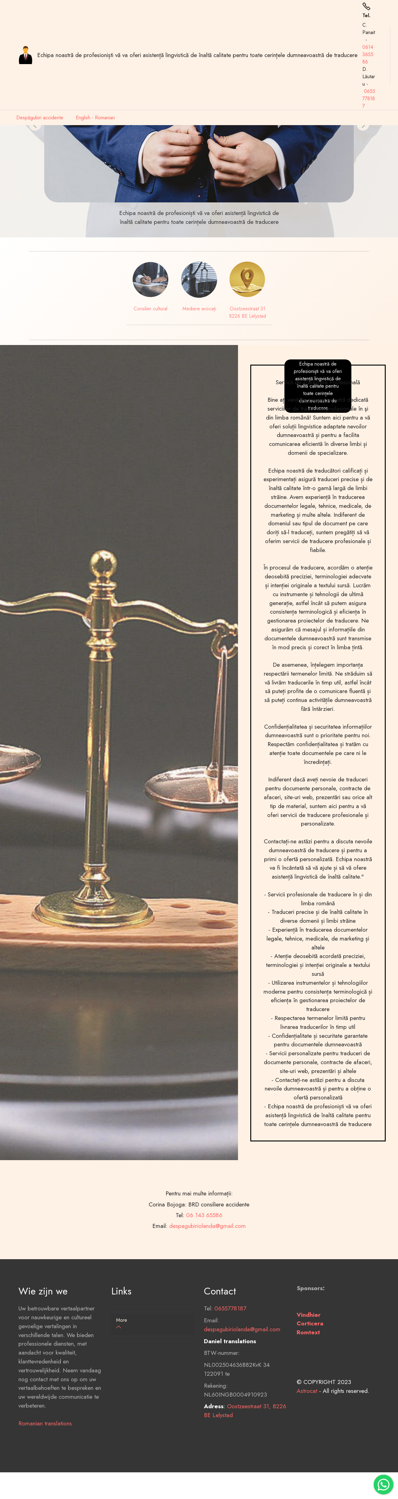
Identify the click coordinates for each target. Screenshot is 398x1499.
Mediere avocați (199, 308)
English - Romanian (95, 117)
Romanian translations (45, 1466)
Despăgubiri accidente (39, 117)
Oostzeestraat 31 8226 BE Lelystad (247, 312)
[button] (152, 1324)
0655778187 (368, 98)
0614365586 (367, 54)
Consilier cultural (150, 308)
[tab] (152, 1324)
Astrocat (307, 1433)
